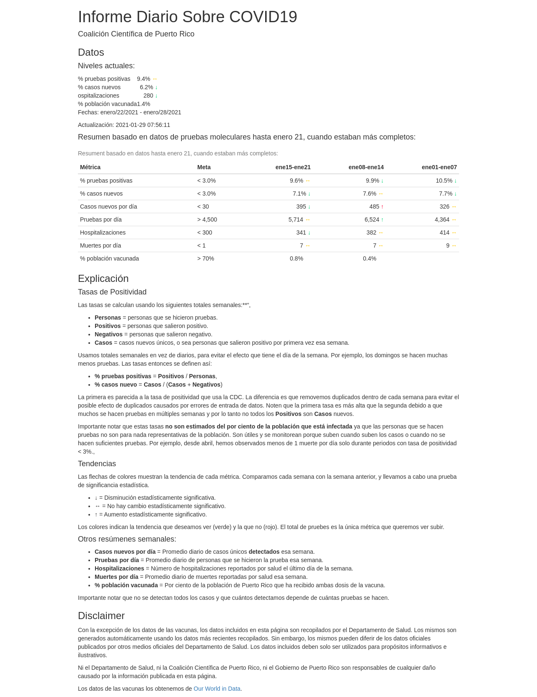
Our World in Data (217, 688)
